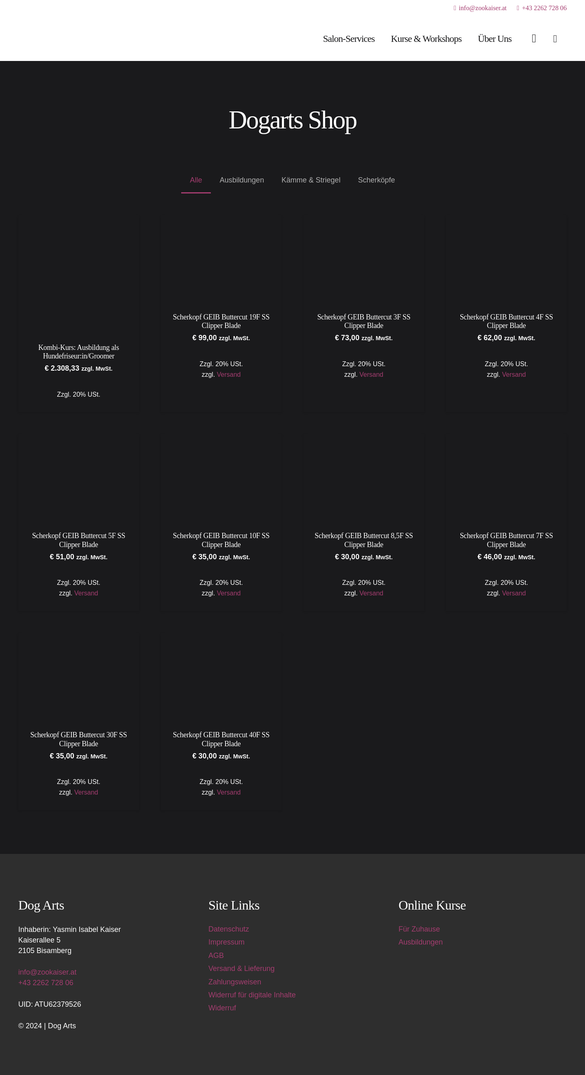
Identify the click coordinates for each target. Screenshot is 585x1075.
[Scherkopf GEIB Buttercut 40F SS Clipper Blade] (221, 638)
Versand (229, 374)
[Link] (534, 38)
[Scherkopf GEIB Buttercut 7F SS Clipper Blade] (506, 439)
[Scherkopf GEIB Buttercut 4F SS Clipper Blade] (506, 220)
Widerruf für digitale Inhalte (252, 995)
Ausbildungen (421, 942)
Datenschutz (228, 929)
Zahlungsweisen (234, 982)
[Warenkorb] (555, 38)
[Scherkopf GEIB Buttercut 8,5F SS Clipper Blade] (363, 439)
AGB (216, 955)
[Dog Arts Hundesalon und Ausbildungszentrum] (63, 38)
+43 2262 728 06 (46, 983)
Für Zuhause (419, 929)
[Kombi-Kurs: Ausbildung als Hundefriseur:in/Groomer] (78, 220)
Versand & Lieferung (241, 968)
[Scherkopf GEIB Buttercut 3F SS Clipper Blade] (363, 220)
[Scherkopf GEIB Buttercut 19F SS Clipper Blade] (221, 220)
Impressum (226, 942)
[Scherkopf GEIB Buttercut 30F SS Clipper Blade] (78, 638)
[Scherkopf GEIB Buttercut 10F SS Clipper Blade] (221, 439)
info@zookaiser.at (47, 972)
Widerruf (222, 1008)
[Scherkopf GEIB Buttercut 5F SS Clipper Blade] (78, 439)
